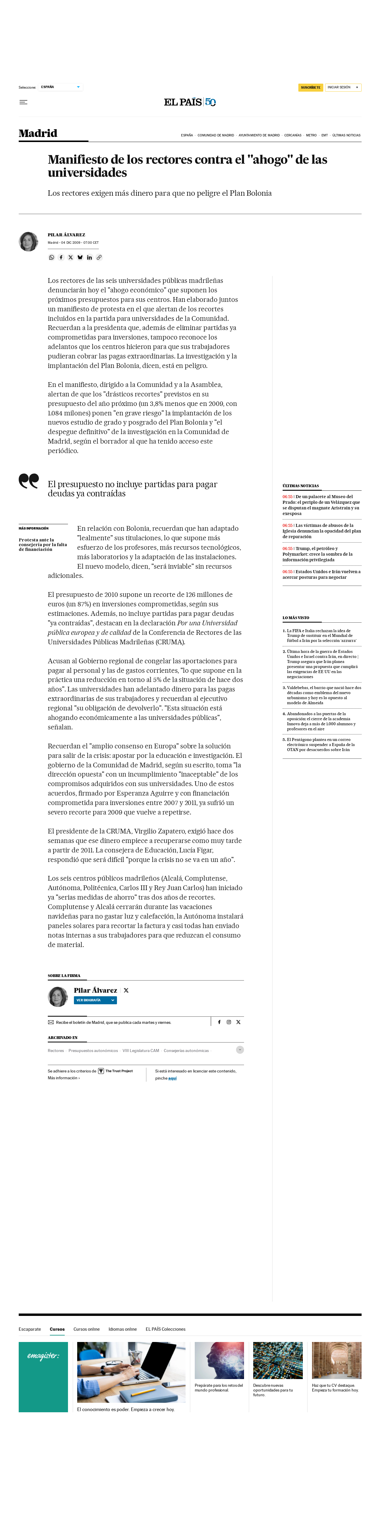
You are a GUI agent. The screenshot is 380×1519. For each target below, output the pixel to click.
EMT (325, 135)
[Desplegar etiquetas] (240, 1050)
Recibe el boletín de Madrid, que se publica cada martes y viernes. (113, 1022)
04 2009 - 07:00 (80, 243)
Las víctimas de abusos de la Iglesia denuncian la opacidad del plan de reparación (322, 531)
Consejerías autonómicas (186, 1050)
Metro (311, 135)
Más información (64, 1077)
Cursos (57, 1329)
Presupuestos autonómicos (93, 1050)
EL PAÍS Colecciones (166, 1329)
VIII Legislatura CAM (141, 1050)
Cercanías (293, 135)
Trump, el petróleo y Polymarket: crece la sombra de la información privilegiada (318, 554)
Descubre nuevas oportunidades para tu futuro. (273, 1390)
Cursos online (87, 1329)
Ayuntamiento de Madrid (259, 135)
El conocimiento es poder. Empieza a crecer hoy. (126, 1409)
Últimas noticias (346, 135)
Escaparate (30, 1329)
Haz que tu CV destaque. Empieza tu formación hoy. (335, 1387)
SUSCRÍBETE (311, 87)
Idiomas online (123, 1329)
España (187, 135)
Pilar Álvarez (66, 235)
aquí (172, 1077)
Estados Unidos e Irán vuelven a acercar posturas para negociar (322, 574)
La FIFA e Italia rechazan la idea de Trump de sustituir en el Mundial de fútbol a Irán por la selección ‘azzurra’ (322, 635)
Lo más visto (296, 618)
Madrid (38, 134)
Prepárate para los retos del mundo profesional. (219, 1387)
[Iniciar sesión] (343, 88)
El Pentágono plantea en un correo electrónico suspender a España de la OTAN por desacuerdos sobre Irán (321, 744)
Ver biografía (95, 1000)
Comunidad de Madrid (216, 135)
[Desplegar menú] (23, 102)
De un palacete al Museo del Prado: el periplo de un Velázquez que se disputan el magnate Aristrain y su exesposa (321, 505)
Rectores (56, 1050)
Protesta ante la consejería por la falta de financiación (43, 545)
